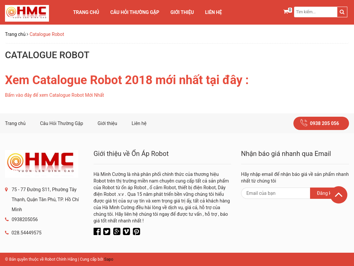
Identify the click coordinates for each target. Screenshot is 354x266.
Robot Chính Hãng (61, 259)
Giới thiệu (182, 12)
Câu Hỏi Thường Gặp (134, 12)
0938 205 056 (324, 123)
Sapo (108, 259)
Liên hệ (213, 12)
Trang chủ (86, 12)
